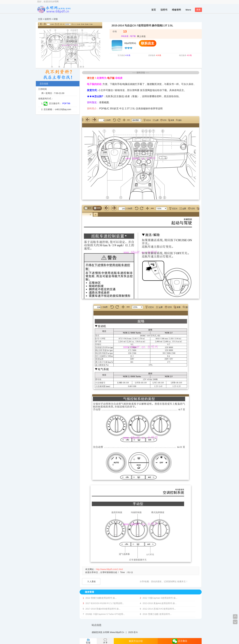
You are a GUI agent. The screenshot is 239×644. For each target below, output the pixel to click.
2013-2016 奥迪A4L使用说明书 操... (160, 603)
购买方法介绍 (136, 641)
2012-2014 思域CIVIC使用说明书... (159, 609)
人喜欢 (92, 581)
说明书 (163, 9)
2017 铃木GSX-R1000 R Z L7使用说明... (104, 603)
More (188, 9)
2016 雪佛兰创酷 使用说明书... (157, 614)
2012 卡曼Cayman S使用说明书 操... (160, 598)
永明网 (106, 632)
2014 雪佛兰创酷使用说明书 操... (101, 598)
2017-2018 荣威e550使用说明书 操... (102, 609)
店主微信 (179, 641)
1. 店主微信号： (51, 103)
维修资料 (176, 9)
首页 (153, 9)
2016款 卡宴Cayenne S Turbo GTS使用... (105, 614)
